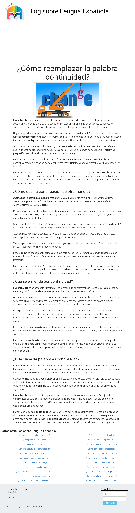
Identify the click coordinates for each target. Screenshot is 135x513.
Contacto (11, 497)
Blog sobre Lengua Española (68, 11)
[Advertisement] (67, 42)
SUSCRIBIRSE (109, 503)
